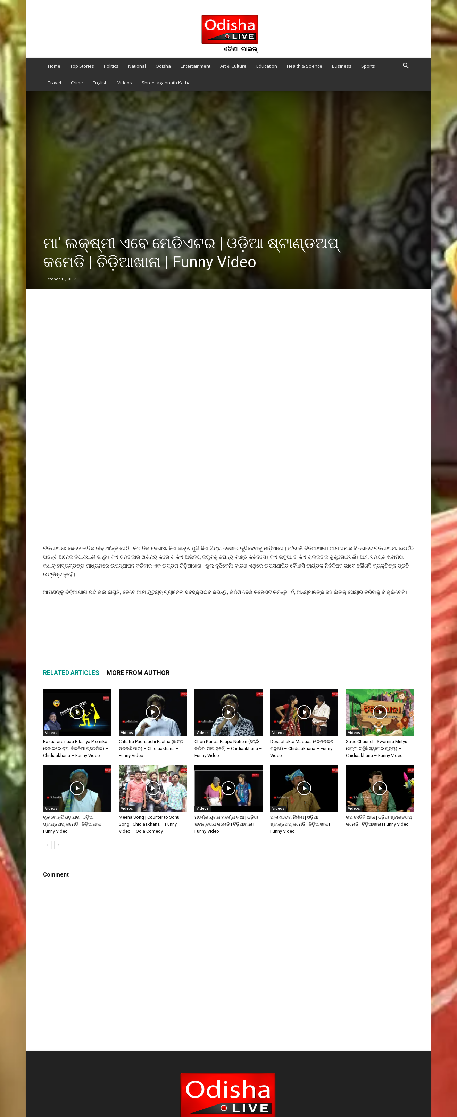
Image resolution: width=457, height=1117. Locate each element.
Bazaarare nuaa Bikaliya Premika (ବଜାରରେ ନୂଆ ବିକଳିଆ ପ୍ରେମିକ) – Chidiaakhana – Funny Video (75, 748)
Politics (111, 66)
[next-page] (58, 845)
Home (54, 66)
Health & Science (304, 66)
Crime (77, 83)
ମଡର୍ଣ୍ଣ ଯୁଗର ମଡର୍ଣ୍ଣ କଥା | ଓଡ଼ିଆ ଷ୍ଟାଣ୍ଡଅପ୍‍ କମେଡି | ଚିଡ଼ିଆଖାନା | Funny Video (226, 824)
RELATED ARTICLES (71, 672)
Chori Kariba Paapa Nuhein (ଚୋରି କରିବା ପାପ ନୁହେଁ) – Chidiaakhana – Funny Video (228, 748)
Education (266, 66)
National (137, 66)
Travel (54, 83)
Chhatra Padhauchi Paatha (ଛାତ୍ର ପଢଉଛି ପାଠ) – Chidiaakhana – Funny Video (151, 748)
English (100, 83)
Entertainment (195, 66)
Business (341, 66)
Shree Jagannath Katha (166, 83)
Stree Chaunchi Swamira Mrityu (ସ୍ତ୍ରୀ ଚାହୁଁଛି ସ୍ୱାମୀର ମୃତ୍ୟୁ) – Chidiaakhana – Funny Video (376, 748)
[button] (405, 66)
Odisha (163, 66)
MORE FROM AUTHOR (138, 672)
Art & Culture (233, 66)
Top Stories (82, 66)
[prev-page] (47, 845)
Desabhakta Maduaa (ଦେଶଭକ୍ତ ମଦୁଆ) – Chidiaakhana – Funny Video (301, 748)
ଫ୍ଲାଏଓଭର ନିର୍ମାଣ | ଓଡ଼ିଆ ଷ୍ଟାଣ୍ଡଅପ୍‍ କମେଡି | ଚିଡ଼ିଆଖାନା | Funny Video (300, 824)
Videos (124, 83)
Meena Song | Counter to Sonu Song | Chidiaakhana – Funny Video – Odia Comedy (149, 824)
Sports (368, 66)
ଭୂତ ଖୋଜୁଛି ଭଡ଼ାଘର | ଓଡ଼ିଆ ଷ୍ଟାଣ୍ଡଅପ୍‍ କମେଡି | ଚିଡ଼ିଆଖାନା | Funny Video (73, 824)
